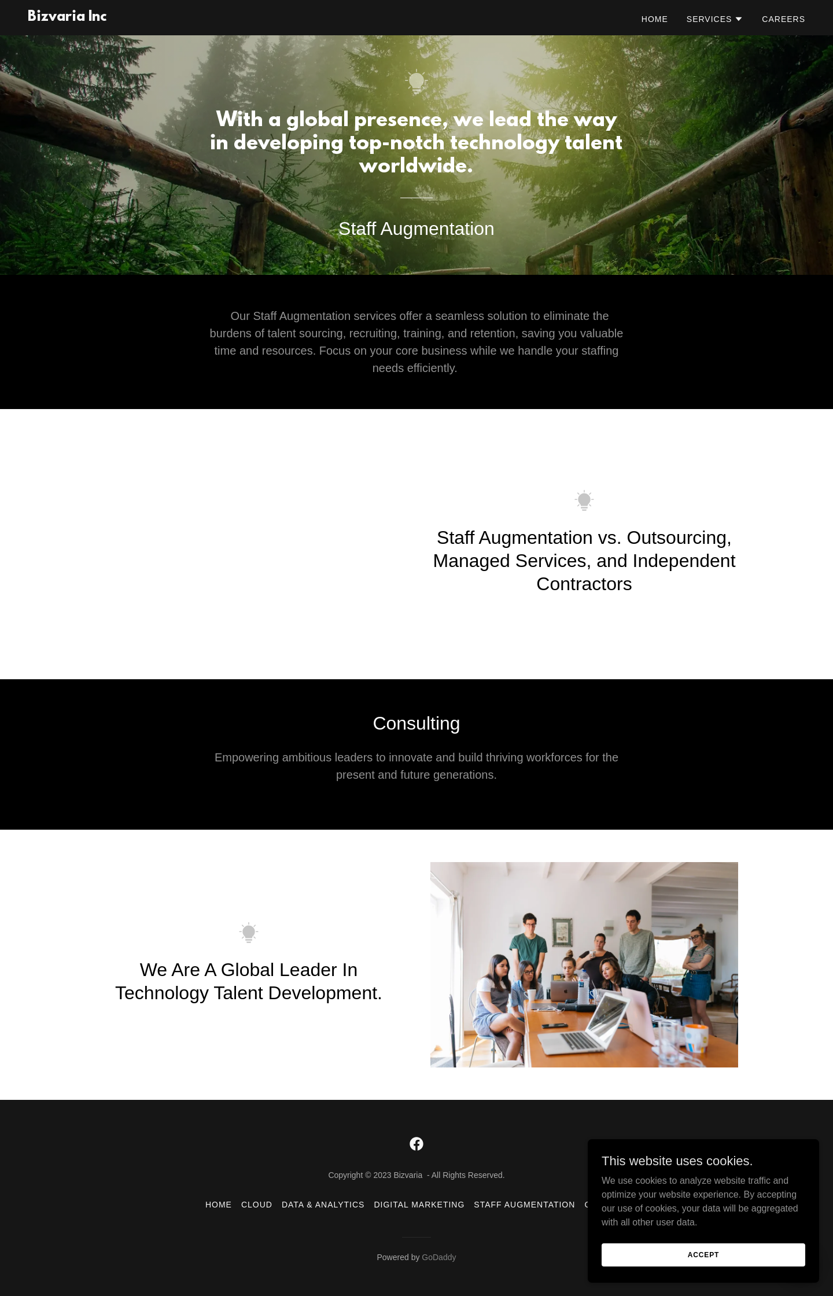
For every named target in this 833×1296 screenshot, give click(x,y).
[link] (67, 18)
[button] (715, 19)
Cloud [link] (256, 1204)
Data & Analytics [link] (323, 1204)
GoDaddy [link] (439, 1257)
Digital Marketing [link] (419, 1204)
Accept (703, 1254)
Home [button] (218, 1204)
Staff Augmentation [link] (524, 1204)
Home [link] (655, 19)
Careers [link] (783, 19)
